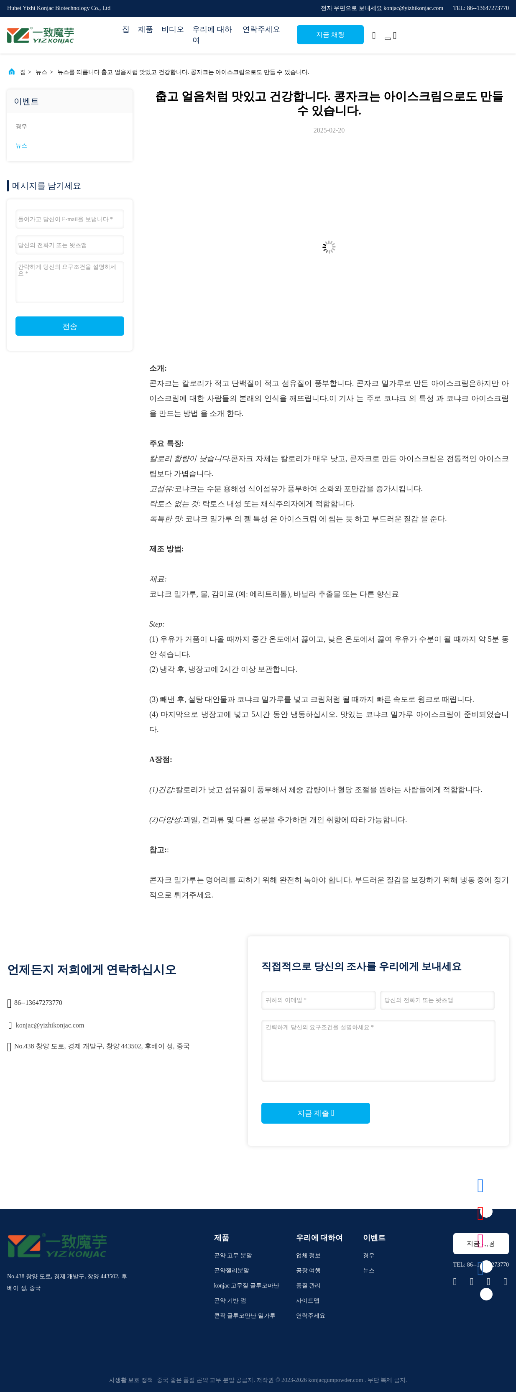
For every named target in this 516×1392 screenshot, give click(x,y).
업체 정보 (308, 1255)
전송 (69, 326)
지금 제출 (315, 1112)
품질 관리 (308, 1285)
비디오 (172, 29)
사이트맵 (307, 1301)
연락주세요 (261, 29)
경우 (21, 126)
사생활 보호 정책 (131, 1380)
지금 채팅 (330, 34)
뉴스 (41, 72)
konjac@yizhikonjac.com (50, 1025)
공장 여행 (308, 1270)
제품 (145, 29)
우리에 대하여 (212, 34)
